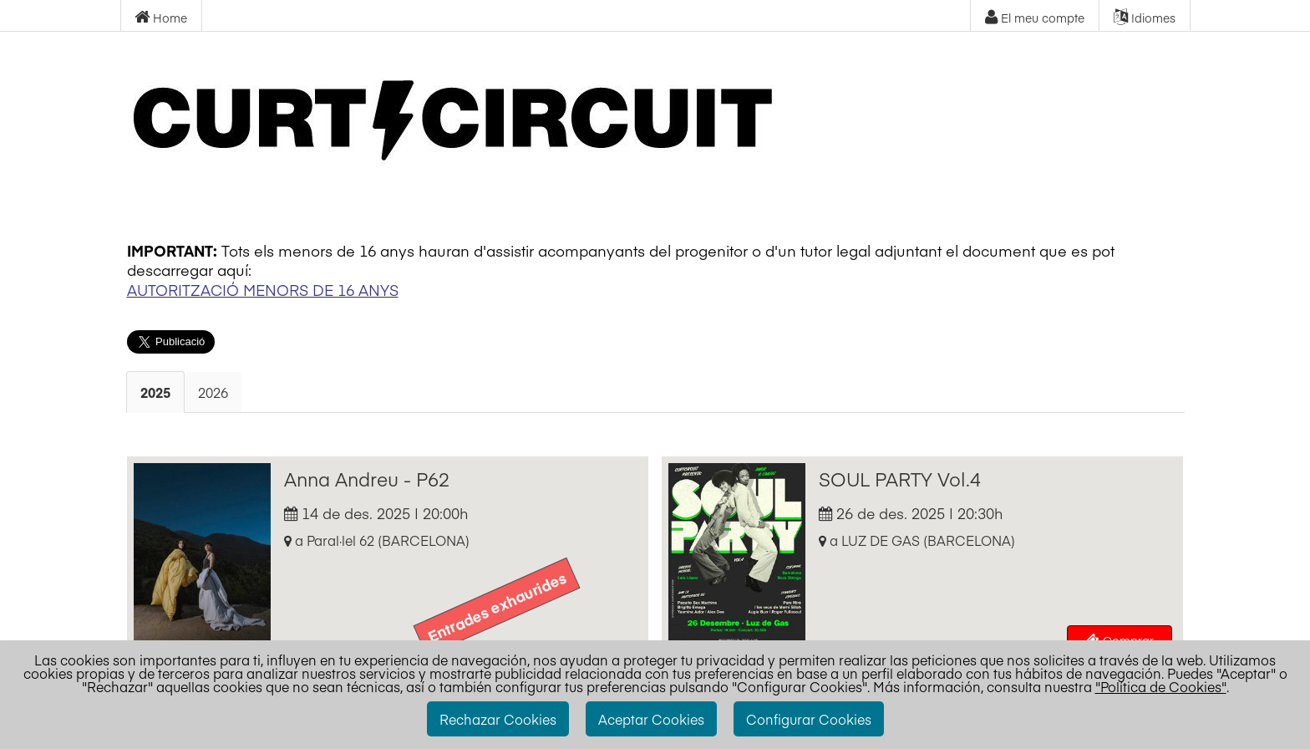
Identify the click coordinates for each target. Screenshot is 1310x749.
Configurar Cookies (808, 719)
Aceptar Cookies (651, 719)
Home (161, 17)
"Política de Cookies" (1160, 686)
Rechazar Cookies (497, 719)
